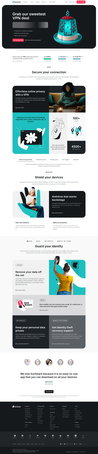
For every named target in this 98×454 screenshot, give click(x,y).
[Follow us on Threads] (23, 444)
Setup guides (77, 426)
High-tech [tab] (76, 159)
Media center (52, 416)
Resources (44, 2)
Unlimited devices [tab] (41, 159)
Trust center (52, 418)
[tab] (49, 362)
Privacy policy (75, 451)
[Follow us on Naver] (43, 444)
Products (26, 2)
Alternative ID (27, 410)
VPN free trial (40, 422)
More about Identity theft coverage (61, 343)
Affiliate (63, 408)
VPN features (40, 410)
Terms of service (82, 451)
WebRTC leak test (78, 416)
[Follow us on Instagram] (28, 444)
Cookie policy (68, 451)
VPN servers (40, 414)
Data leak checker (78, 418)
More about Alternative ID (22, 343)
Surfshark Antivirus (28, 414)
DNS (76, 408)
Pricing (31, 2)
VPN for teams (52, 408)
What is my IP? (77, 410)
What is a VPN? (40, 408)
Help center (77, 424)
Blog (51, 422)
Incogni (26, 424)
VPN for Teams (52, 2)
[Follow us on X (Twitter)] (19, 444)
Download (37, 2)
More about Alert (44, 310)
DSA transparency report (54, 426)
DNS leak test (77, 414)
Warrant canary (52, 424)
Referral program (65, 416)
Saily (26, 426)
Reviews (39, 418)
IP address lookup (78, 412)
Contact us (52, 428)
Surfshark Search (28, 416)
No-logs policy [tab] (54, 159)
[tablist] (49, 362)
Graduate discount (65, 414)
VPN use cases (40, 412)
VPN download (40, 420)
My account (71, 2)
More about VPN (20, 107)
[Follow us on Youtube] (32, 444)
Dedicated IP (40, 416)
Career (51, 420)
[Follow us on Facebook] (14, 444)
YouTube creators (65, 410)
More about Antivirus (58, 213)
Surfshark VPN (27, 408)
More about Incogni (21, 290)
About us (51, 414)
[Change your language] (82, 444)
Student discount (65, 412)
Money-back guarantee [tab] (25, 159)
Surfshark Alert (27, 412)
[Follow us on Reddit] (36, 444)
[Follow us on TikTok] (39, 444)
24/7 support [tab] (65, 159)
